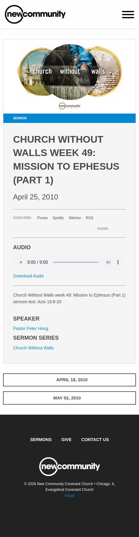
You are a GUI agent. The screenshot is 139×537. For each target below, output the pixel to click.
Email (69, 496)
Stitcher (75, 218)
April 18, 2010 (69, 379)
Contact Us (95, 439)
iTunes (42, 218)
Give (66, 439)
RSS (89, 218)
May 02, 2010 (69, 398)
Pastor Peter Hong (30, 328)
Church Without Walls (33, 347)
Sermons (41, 439)
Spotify (58, 218)
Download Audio (28, 276)
